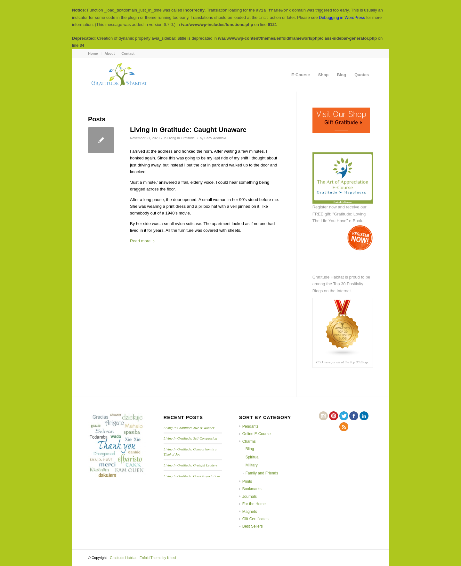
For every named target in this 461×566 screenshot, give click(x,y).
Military (252, 465)
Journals (249, 496)
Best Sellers (252, 526)
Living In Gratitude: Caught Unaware (188, 129)
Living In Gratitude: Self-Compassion (190, 438)
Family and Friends (262, 473)
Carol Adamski (215, 138)
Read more (143, 241)
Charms (249, 441)
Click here (323, 362)
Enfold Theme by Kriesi (158, 558)
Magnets (249, 511)
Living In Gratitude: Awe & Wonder (189, 428)
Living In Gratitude (181, 138)
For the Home (254, 504)
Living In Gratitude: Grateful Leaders (190, 465)
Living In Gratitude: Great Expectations (192, 476)
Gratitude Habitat (123, 558)
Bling (250, 449)
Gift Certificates (255, 519)
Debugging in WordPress (342, 17)
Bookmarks (252, 489)
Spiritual (252, 457)
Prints (247, 481)
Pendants (250, 426)
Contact (127, 53)
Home (93, 53)
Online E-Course (256, 434)
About (110, 53)
